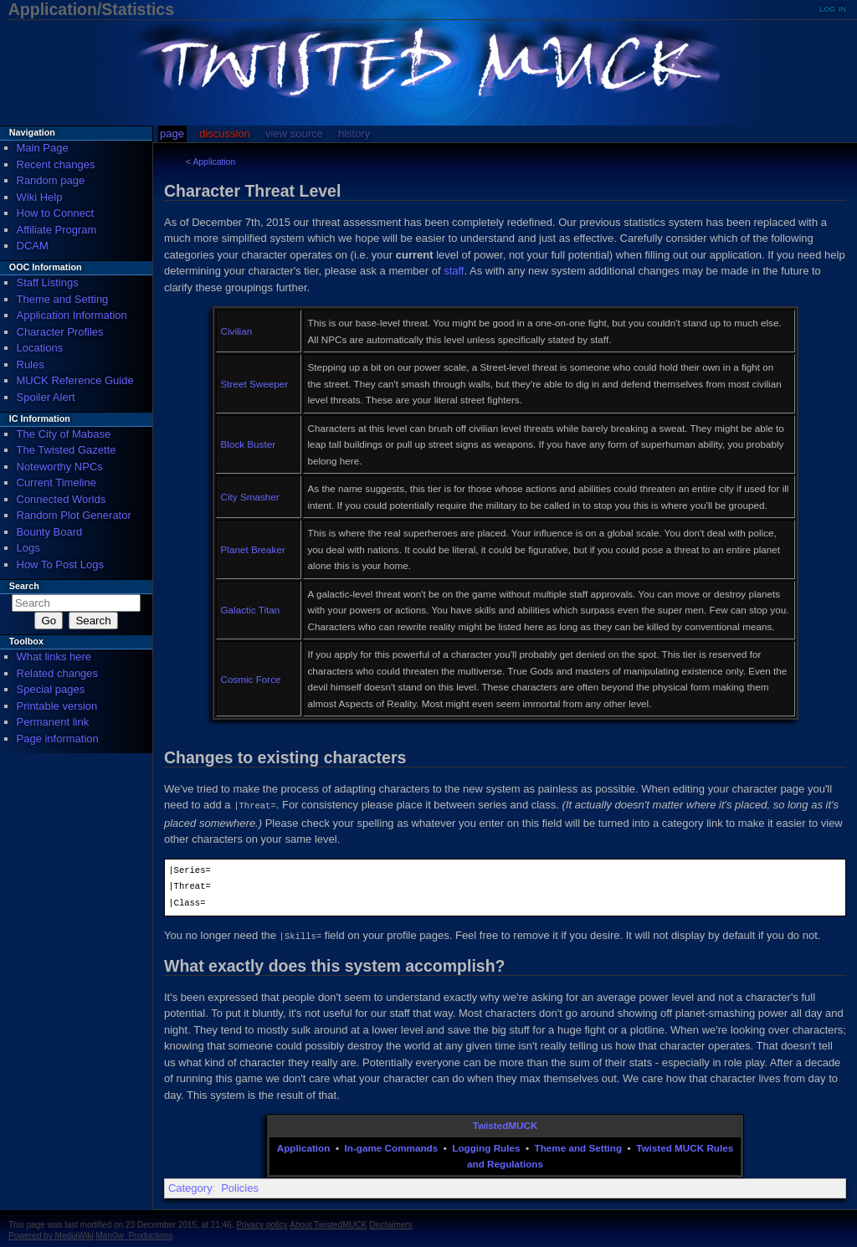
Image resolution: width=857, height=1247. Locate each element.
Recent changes (56, 164)
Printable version (57, 706)
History (354, 133)
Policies (240, 1186)
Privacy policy (261, 1223)
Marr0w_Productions (134, 1234)
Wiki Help (40, 197)
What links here (54, 656)
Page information (58, 738)
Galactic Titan (250, 609)
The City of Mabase (64, 434)
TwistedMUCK (505, 1123)
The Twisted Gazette (66, 450)
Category (190, 1186)
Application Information (72, 315)
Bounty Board (50, 532)
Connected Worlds (61, 499)
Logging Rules (486, 1146)
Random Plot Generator (74, 515)
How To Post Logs (61, 564)
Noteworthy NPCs (60, 466)
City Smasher (250, 496)
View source (294, 133)
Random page (51, 180)
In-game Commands (392, 1146)
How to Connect (56, 213)
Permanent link (53, 722)
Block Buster (248, 444)
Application (213, 162)
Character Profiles (60, 332)
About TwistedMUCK (328, 1223)
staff (454, 270)
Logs (28, 547)
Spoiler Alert (46, 397)
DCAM (33, 245)
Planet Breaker (253, 549)
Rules (30, 364)
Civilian (237, 331)
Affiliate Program (57, 229)
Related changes (58, 673)
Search (24, 586)
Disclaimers (391, 1223)
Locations (40, 347)
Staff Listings (48, 282)
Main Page (43, 147)
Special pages (51, 689)
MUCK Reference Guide (75, 380)
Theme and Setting (579, 1146)
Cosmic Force (251, 679)
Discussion (224, 133)
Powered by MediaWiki (51, 1234)
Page (172, 133)
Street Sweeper (255, 383)
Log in (832, 8)
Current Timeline (56, 482)
